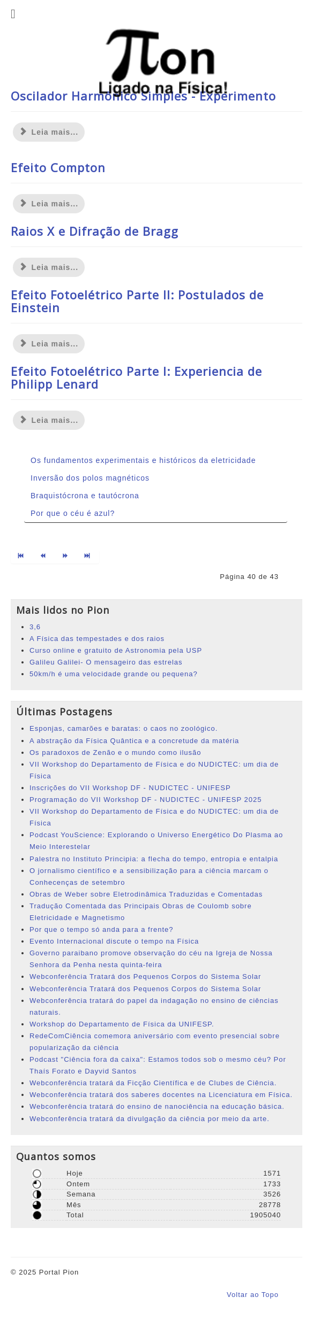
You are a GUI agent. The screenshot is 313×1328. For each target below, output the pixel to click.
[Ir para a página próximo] (66, 556)
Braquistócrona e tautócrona (85, 495)
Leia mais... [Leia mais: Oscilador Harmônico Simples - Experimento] (48, 132)
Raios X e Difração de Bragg (94, 231)
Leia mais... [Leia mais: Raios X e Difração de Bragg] (48, 267)
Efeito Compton (58, 167)
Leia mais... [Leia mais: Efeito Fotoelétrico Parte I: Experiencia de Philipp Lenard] (48, 420)
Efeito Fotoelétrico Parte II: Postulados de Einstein (137, 301)
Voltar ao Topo (253, 1295)
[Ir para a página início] (22, 556)
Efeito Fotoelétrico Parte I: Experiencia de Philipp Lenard (136, 377)
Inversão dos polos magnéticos (90, 478)
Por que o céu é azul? (73, 513)
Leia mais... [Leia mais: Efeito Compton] (48, 203)
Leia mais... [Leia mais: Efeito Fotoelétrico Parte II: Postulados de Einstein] (48, 343)
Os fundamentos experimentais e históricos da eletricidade (143, 460)
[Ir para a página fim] (88, 556)
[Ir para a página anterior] (44, 556)
